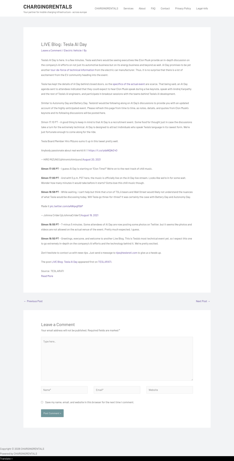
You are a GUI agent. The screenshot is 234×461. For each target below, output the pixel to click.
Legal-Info (202, 8)
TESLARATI (104, 261)
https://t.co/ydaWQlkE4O (102, 150)
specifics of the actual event (129, 83)
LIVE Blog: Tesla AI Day (65, 261)
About (142, 8)
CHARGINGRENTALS (47, 6)
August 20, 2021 (92, 159)
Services (128, 8)
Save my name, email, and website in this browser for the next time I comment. (89, 402)
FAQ (153, 8)
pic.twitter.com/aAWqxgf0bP (66, 206)
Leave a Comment (51, 50)
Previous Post (33, 301)
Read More (47, 275)
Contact (165, 8)
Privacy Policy (183, 8)
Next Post (203, 301)
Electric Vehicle (73, 50)
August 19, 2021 (89, 215)
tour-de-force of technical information (72, 69)
